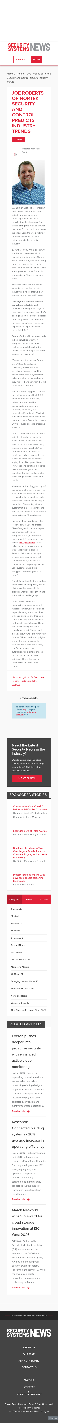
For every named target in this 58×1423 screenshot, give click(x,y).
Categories (14, 899)
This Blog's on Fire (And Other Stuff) (28, 1010)
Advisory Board (29, 1360)
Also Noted (16, 952)
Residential (16, 923)
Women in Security (20, 1003)
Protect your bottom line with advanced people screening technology (29, 878)
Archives (44, 899)
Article (20, 73)
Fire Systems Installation (22, 988)
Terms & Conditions (38, 1404)
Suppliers (18, 139)
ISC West (34, 677)
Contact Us (29, 1367)
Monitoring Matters (20, 967)
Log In (36, 59)
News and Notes (19, 996)
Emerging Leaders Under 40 (24, 981)
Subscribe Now (26, 778)
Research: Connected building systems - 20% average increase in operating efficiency (28, 1134)
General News (18, 945)
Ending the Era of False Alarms (30, 830)
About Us (29, 1347)
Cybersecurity (17, 938)
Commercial (16, 909)
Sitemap (23, 1404)
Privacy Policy (11, 1404)
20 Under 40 (17, 974)
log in (25, 709)
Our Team (29, 1354)
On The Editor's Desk (21, 959)
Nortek (24, 681)
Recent (29, 899)
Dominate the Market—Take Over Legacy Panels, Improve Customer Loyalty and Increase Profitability (30, 853)
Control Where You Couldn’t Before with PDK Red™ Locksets (30, 808)
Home (10, 73)
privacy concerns (27, 542)
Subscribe (21, 59)
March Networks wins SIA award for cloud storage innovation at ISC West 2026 (27, 1222)
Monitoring (16, 916)
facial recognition (21, 677)
